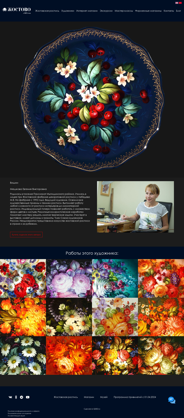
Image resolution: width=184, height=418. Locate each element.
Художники (67, 10)
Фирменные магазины (148, 10)
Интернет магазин (87, 10)
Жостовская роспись (47, 10)
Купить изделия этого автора (26, 234)
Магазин (89, 396)
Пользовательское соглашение (19, 413)
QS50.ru (96, 409)
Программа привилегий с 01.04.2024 (135, 396)
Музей (104, 396)
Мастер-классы (124, 10)
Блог (178, 10)
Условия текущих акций (16, 416)
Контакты (169, 10)
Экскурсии (106, 10)
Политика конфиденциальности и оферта (23, 411)
